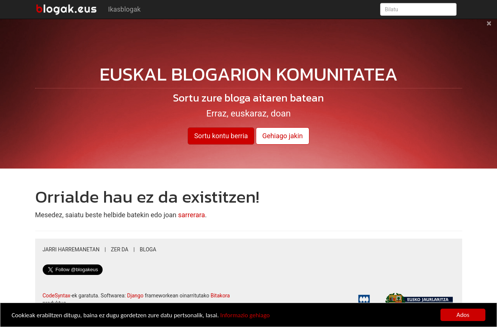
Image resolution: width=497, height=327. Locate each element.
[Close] (489, 27)
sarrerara (191, 215)
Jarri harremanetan (71, 249)
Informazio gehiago (245, 315)
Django (135, 296)
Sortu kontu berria (221, 136)
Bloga (148, 249)
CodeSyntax (56, 296)
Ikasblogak (124, 9)
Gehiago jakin (282, 136)
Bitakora (220, 296)
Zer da (119, 249)
